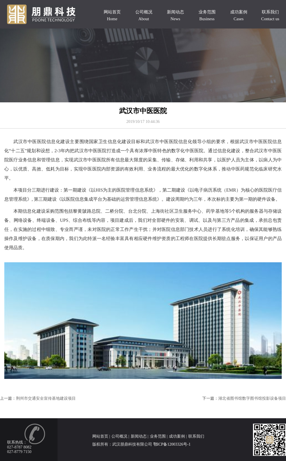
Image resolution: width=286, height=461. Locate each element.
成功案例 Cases (238, 15)
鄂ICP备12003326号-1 (172, 444)
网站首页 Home (112, 15)
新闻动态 (139, 436)
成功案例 (177, 436)
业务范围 (158, 436)
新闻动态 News (175, 15)
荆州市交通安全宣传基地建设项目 (46, 398)
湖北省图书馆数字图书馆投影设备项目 (252, 398)
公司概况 (119, 436)
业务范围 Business (207, 15)
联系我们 (196, 436)
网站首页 (100, 436)
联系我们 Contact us (270, 15)
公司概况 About (143, 15)
